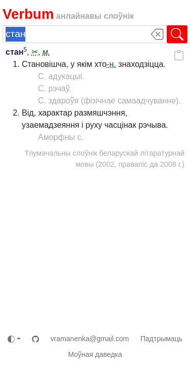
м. (46, 52)
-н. (111, 64)
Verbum (28, 14)
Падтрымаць (161, 339)
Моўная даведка (95, 354)
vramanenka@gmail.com (89, 339)
